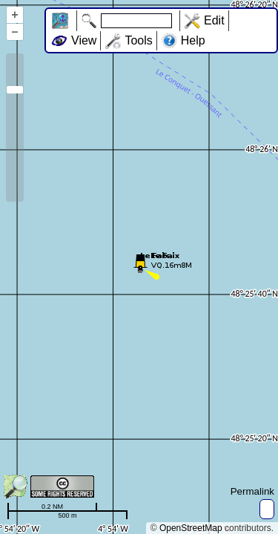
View (83, 40)
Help (193, 40)
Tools (138, 40)
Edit (214, 20)
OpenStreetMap (190, 528)
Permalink (252, 491)
